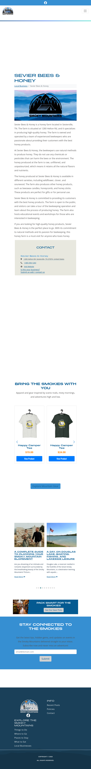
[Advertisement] (45, 54)
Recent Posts (53, 705)
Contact (51, 713)
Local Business (21, 86)
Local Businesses (22, 745)
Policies (51, 709)
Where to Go (20, 733)
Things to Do (20, 729)
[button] (74, 442)
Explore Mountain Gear (45, 486)
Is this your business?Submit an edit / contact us (33, 271)
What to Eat (20, 741)
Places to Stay (21, 737)
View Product (29, 458)
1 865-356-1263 (30, 263)
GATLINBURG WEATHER (45, 678)
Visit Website (29, 266)
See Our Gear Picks (53, 610)
